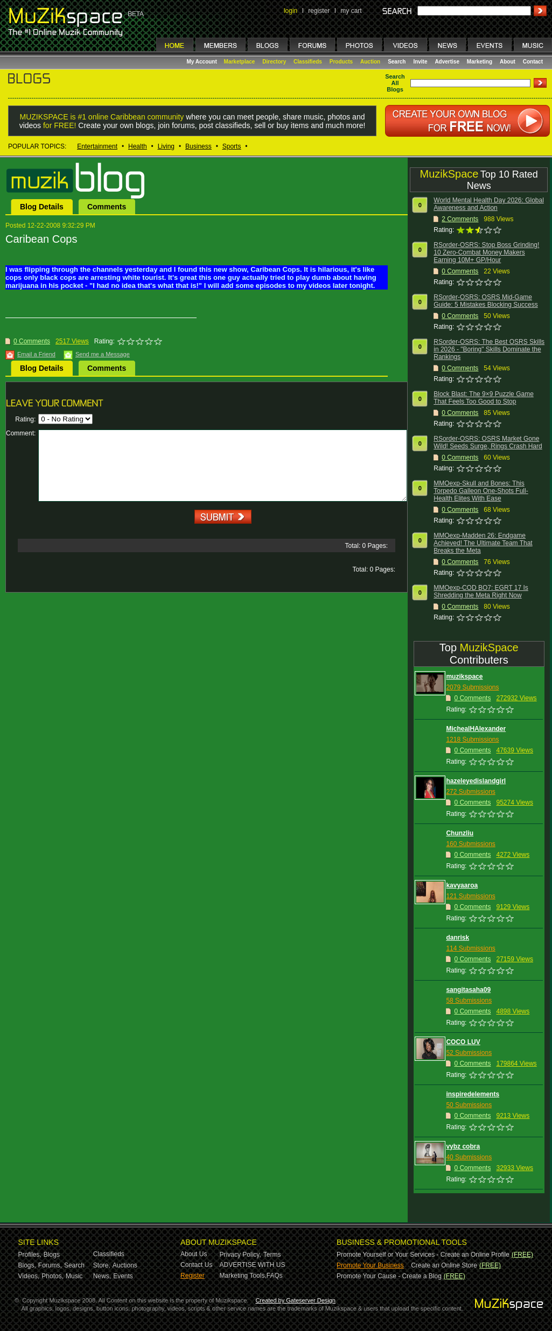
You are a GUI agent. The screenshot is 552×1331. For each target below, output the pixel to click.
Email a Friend (36, 354)
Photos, (52, 1276)
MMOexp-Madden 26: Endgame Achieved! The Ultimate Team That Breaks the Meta (483, 543)
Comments (106, 206)
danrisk (457, 937)
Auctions (125, 1265)
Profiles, (29, 1254)
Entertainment (97, 146)
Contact (533, 62)
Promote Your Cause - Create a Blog (389, 1276)
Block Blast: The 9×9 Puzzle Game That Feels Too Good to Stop (484, 397)
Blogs (52, 1254)
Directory (274, 62)
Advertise (447, 62)
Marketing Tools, (243, 1275)
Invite (420, 62)
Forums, (50, 1265)
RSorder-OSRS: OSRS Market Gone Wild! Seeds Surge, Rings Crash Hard (488, 442)
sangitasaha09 (468, 990)
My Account (203, 62)
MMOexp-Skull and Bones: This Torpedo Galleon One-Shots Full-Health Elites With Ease (481, 491)
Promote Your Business (370, 1265)
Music (74, 1276)
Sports (231, 146)
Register (192, 1275)
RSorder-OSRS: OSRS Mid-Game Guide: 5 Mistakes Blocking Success (485, 300)
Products (341, 62)
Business (198, 146)
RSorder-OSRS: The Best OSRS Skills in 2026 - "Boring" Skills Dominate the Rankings (489, 349)
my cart (350, 11)
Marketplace (239, 62)
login (290, 11)
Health (137, 146)
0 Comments (31, 341)
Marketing (479, 62)
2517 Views (72, 341)
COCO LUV (463, 1042)
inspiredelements (472, 1094)
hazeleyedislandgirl (476, 781)
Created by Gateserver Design (295, 1300)
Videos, (29, 1276)
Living (166, 146)
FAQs (275, 1275)
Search (397, 62)
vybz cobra (463, 1146)
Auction (370, 62)
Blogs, (27, 1265)
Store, (101, 1265)
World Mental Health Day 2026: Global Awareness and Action (489, 204)
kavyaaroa (462, 885)
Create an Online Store (444, 1265)
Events (123, 1276)
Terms (272, 1254)
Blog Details (42, 206)
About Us (193, 1254)
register (319, 11)
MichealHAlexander (476, 729)
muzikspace (464, 676)
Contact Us (196, 1265)
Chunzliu (459, 833)
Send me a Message (102, 354)
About (507, 62)
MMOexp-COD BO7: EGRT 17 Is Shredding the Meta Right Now (481, 591)
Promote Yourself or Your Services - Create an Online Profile (423, 1254)
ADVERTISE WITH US (252, 1265)
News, (102, 1276)
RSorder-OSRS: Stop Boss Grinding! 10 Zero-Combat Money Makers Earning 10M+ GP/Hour (486, 252)
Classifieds (308, 62)
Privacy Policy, (240, 1254)
